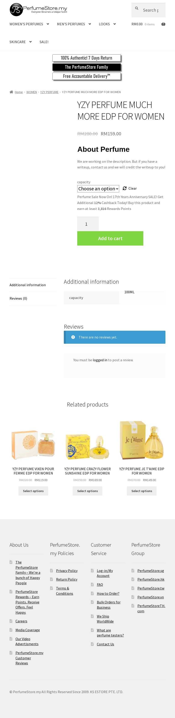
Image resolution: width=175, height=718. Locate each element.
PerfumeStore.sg (150, 570)
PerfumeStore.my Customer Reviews (29, 657)
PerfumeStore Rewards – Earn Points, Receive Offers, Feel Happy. (27, 602)
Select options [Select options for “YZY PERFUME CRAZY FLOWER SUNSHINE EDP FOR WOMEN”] (87, 491)
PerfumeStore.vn (150, 597)
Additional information (28, 285)
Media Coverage (27, 630)
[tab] (33, 285)
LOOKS (104, 24)
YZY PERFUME (49, 92)
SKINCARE (18, 41)
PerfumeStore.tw (150, 588)
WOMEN (31, 92)
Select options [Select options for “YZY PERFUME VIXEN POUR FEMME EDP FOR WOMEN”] (33, 491)
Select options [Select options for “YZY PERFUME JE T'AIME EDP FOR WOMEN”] (141, 491)
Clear (133, 188)
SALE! (44, 41)
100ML (129, 292)
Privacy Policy (66, 570)
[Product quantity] (88, 224)
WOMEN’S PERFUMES (26, 24)
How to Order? (108, 593)
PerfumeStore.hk (150, 579)
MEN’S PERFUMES (71, 24)
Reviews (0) (18, 298)
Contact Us (105, 644)
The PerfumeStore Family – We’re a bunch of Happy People (27, 572)
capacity (83, 182)
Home (19, 92)
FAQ (100, 584)
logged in (100, 360)
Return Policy (66, 579)
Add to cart (110, 238)
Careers (21, 621)
